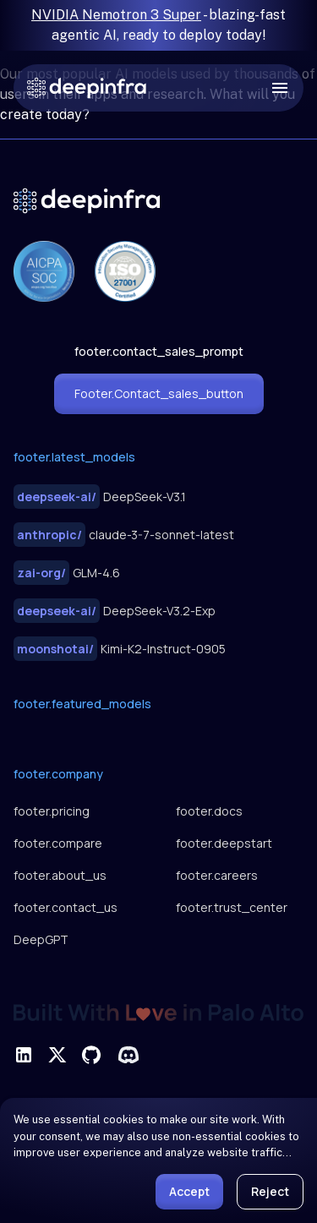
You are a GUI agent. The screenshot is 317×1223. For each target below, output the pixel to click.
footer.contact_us (66, 907)
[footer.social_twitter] (57, 1055)
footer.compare (58, 843)
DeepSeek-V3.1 (100, 496)
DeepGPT (41, 939)
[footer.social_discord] (128, 1055)
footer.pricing (52, 811)
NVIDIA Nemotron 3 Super (116, 15)
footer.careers (217, 875)
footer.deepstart (224, 843)
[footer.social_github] (91, 1055)
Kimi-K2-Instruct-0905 (120, 648)
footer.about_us (60, 875)
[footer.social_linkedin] (24, 1055)
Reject (270, 1191)
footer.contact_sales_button (158, 393)
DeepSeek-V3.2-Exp (115, 610)
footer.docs (209, 811)
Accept (189, 1191)
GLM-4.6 (67, 572)
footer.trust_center (231, 907)
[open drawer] (280, 88)
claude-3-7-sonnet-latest (124, 534)
